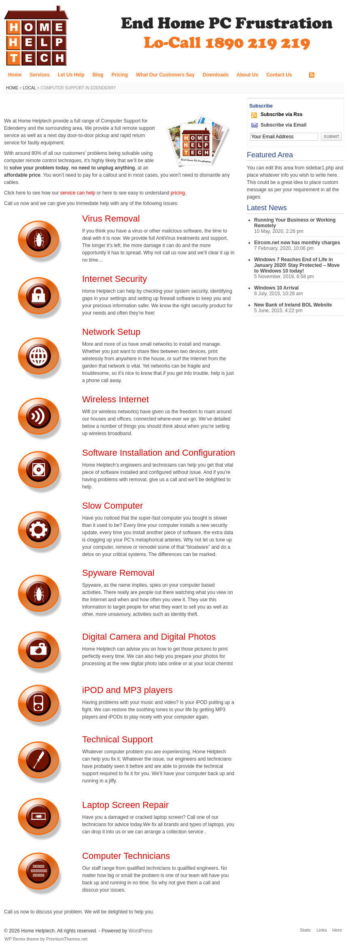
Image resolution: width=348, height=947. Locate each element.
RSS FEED (328, 75)
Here (337, 930)
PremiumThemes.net (66, 938)
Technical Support (117, 739)
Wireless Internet (115, 399)
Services (39, 75)
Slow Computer (112, 506)
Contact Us (279, 75)
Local (29, 88)
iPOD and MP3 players (127, 690)
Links (321, 930)
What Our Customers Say (165, 75)
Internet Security (114, 279)
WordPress (141, 931)
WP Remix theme (21, 938)
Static (305, 930)
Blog (98, 75)
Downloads (216, 75)
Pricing (119, 75)
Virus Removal (111, 218)
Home (14, 75)
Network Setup (111, 332)
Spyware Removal (118, 573)
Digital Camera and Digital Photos (149, 637)
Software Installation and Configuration (158, 453)
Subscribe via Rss (281, 114)
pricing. (179, 193)
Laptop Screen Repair (125, 805)
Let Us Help (71, 75)
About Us (247, 75)
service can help (78, 193)
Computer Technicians (126, 856)
